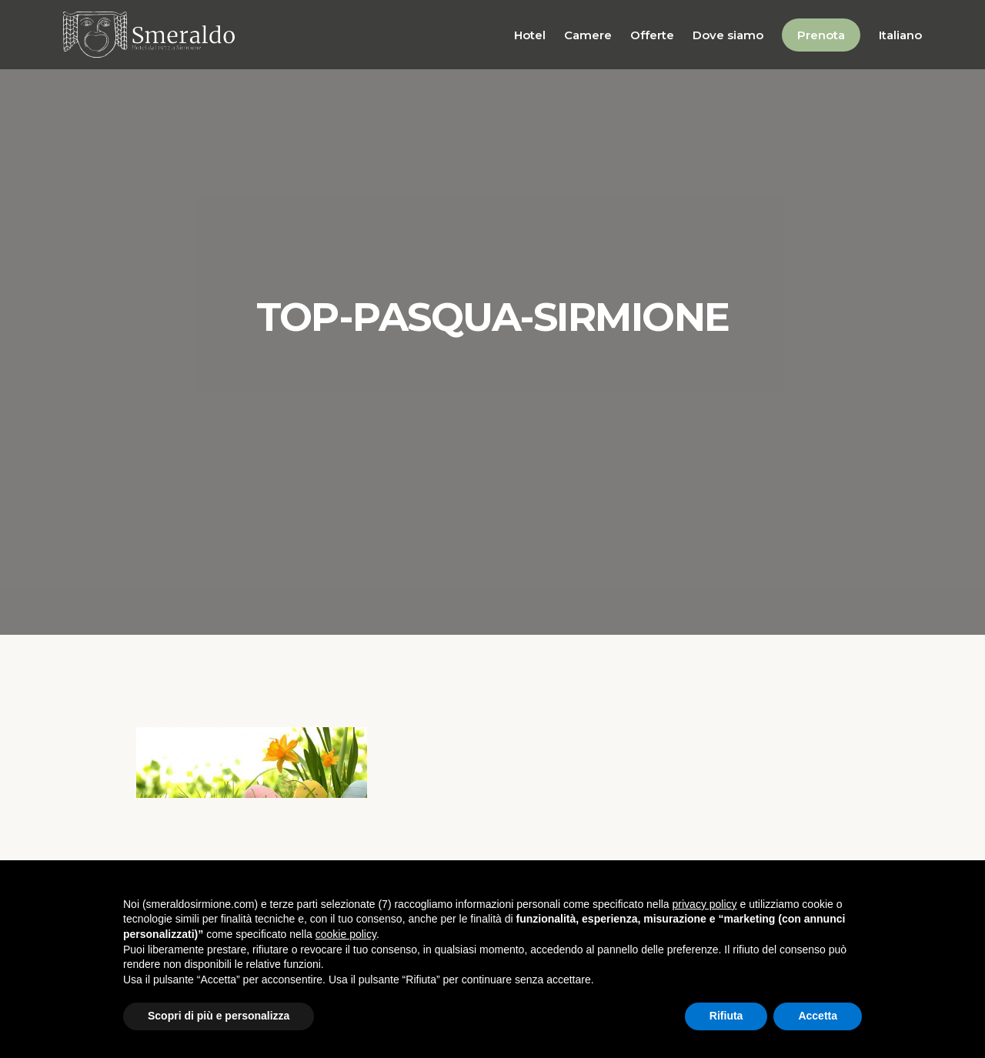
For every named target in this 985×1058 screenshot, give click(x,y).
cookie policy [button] (346, 934)
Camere (588, 35)
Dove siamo (728, 35)
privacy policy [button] (705, 904)
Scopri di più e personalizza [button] (218, 1016)
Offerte (652, 35)
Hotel (530, 35)
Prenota (821, 35)
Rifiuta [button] (726, 1016)
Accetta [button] (817, 1016)
